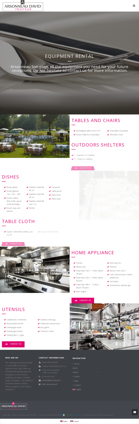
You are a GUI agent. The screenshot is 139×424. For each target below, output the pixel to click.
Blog (75, 381)
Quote (76, 376)
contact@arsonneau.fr (51, 380)
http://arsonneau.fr (49, 384)
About (75, 368)
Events (75, 372)
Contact (77, 385)
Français (75, 421)
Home (76, 364)
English (77, 389)
